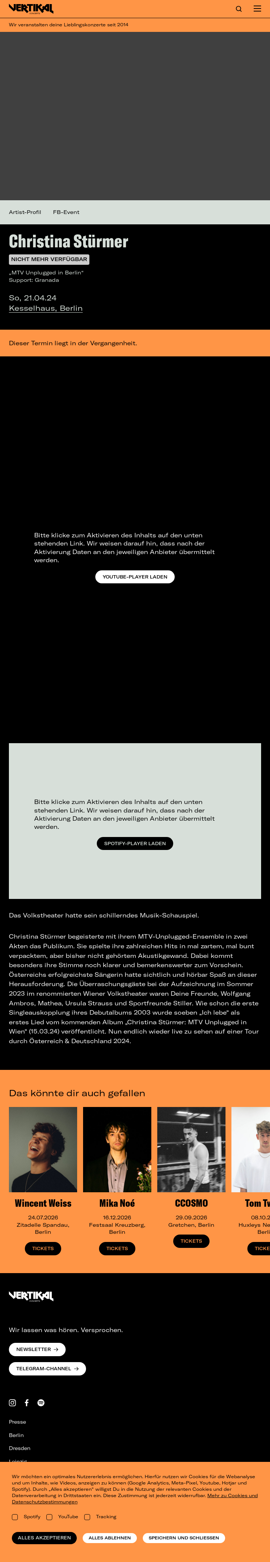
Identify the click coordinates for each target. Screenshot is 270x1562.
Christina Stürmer (68, 241)
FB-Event (66, 212)
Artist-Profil (25, 212)
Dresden (19, 1448)
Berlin (16, 1435)
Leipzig (18, 1461)
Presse (17, 1422)
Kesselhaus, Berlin (46, 308)
